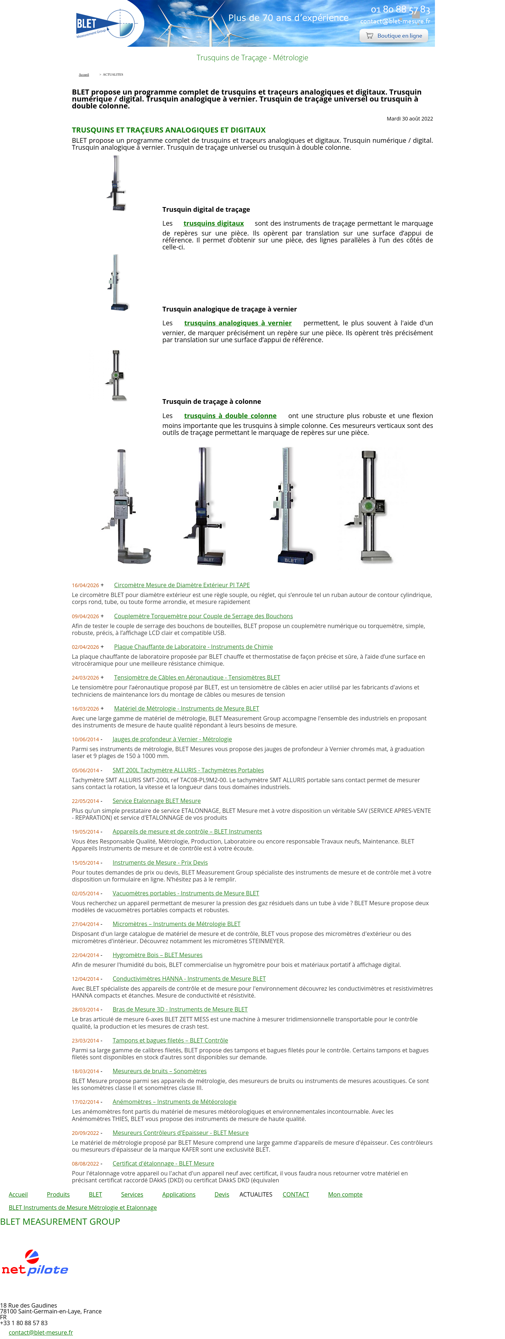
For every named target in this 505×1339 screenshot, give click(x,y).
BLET (95, 1194)
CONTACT (296, 1194)
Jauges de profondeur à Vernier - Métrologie (172, 739)
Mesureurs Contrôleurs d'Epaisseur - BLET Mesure (181, 1133)
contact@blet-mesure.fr (41, 1332)
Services (132, 1194)
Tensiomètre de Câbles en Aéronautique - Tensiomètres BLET (197, 677)
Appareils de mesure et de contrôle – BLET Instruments (187, 831)
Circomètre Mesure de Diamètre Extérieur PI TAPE (182, 585)
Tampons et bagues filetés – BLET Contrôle (170, 1040)
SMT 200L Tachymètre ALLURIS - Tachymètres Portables (188, 770)
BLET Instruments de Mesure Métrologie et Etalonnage (83, 1208)
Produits (58, 1194)
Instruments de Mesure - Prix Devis (160, 862)
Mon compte (345, 1194)
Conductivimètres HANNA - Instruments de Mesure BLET (189, 979)
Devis (222, 1194)
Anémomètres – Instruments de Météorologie (175, 1102)
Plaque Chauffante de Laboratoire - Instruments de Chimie (193, 647)
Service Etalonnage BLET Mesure (157, 801)
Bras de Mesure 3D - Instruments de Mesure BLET (180, 1009)
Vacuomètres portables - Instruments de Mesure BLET (186, 893)
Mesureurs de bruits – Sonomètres (160, 1071)
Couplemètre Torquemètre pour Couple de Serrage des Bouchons (203, 616)
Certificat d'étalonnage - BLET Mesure (163, 1163)
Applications (179, 1194)
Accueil (18, 1194)
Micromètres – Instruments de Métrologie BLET (176, 924)
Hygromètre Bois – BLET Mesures (158, 955)
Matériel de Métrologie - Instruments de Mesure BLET (186, 708)
